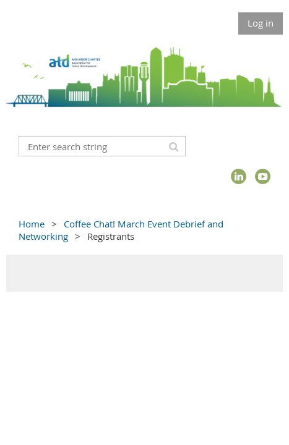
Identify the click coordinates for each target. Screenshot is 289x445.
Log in (261, 23)
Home (32, 224)
